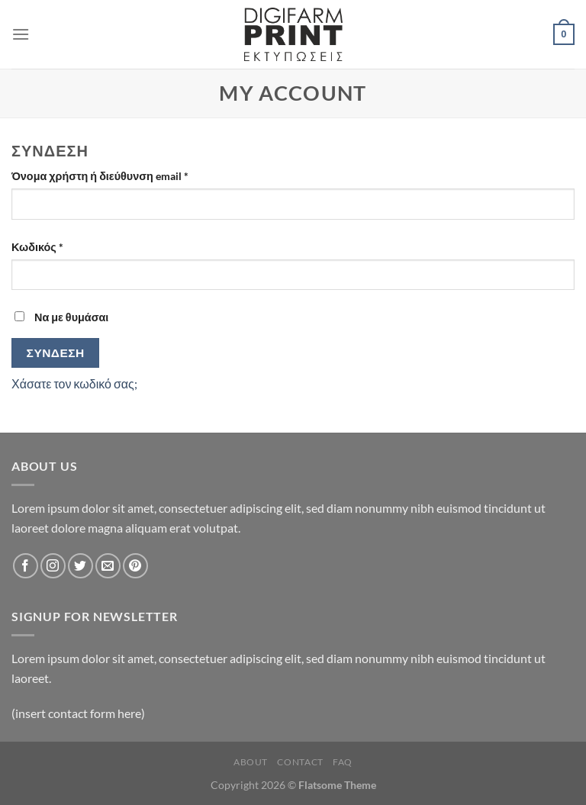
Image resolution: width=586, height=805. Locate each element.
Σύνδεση (56, 352)
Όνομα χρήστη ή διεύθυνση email (126, 174)
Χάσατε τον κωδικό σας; (74, 383)
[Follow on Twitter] (80, 565)
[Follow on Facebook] (25, 565)
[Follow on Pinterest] (135, 565)
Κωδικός (63, 245)
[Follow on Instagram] (53, 565)
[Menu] (20, 34)
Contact (300, 762)
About (250, 762)
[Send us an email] (108, 565)
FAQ (343, 762)
